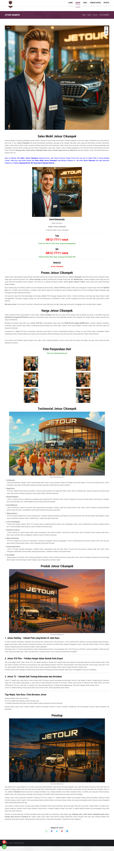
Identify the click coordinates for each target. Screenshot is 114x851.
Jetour (8, 32)
